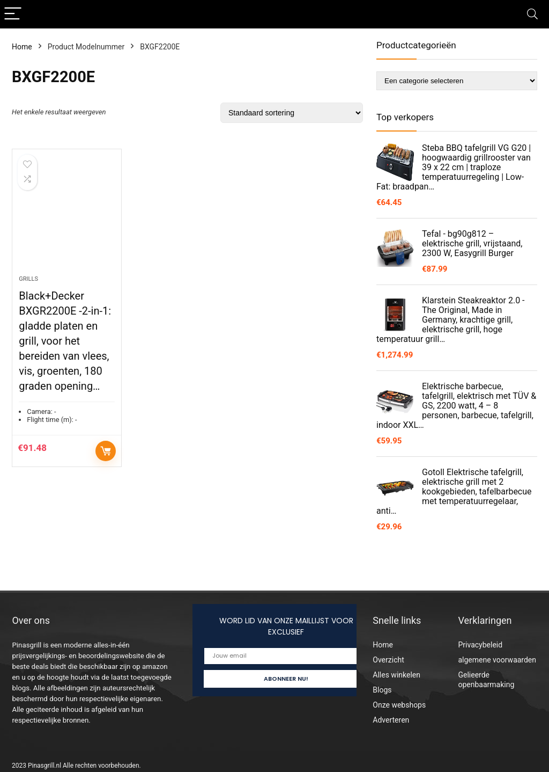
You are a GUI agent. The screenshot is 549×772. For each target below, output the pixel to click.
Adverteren (391, 720)
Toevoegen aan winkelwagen (105, 451)
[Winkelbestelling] (291, 113)
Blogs (382, 690)
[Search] (532, 14)
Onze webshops (399, 705)
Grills (28, 278)
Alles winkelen (396, 675)
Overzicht (388, 660)
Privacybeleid (480, 644)
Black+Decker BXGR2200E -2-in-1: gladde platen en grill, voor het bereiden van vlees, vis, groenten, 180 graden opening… (65, 340)
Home (22, 46)
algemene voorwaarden (497, 660)
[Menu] (13, 14)
